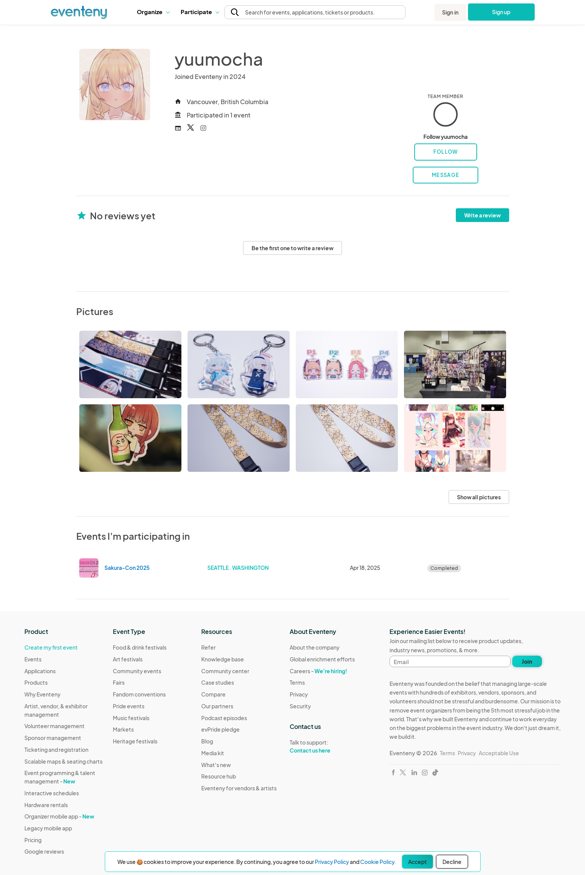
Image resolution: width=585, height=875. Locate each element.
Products (36, 682)
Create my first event (51, 647)
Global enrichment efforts (322, 659)
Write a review (482, 215)
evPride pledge (220, 729)
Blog (207, 741)
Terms (297, 682)
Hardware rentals (46, 804)
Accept (417, 861)
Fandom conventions (139, 694)
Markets (123, 729)
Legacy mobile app (48, 828)
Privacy (299, 694)
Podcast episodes (224, 717)
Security (300, 706)
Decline (452, 861)
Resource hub (218, 776)
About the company (315, 647)
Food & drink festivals (140, 647)
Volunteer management (54, 725)
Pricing (33, 839)
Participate (200, 11)
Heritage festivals (135, 741)
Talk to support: (322, 746)
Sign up (501, 11)
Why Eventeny (42, 694)
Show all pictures (479, 497)
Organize (153, 11)
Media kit (212, 753)
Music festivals (131, 717)
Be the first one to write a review (292, 247)
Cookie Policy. (378, 861)
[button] (153, 11)
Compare (213, 694)
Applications (40, 671)
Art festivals (128, 659)
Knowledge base (222, 659)
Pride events (128, 706)
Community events (137, 671)
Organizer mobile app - (59, 816)
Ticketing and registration (56, 749)
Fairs (119, 682)
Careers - (318, 671)
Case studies (217, 682)
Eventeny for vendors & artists (239, 788)
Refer (208, 647)
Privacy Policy (332, 861)
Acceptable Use (499, 753)
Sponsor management (52, 737)
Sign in (450, 12)
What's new (216, 764)
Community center (225, 671)
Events (33, 659)
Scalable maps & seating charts (63, 761)
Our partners (217, 706)
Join (527, 661)
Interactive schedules (51, 793)
